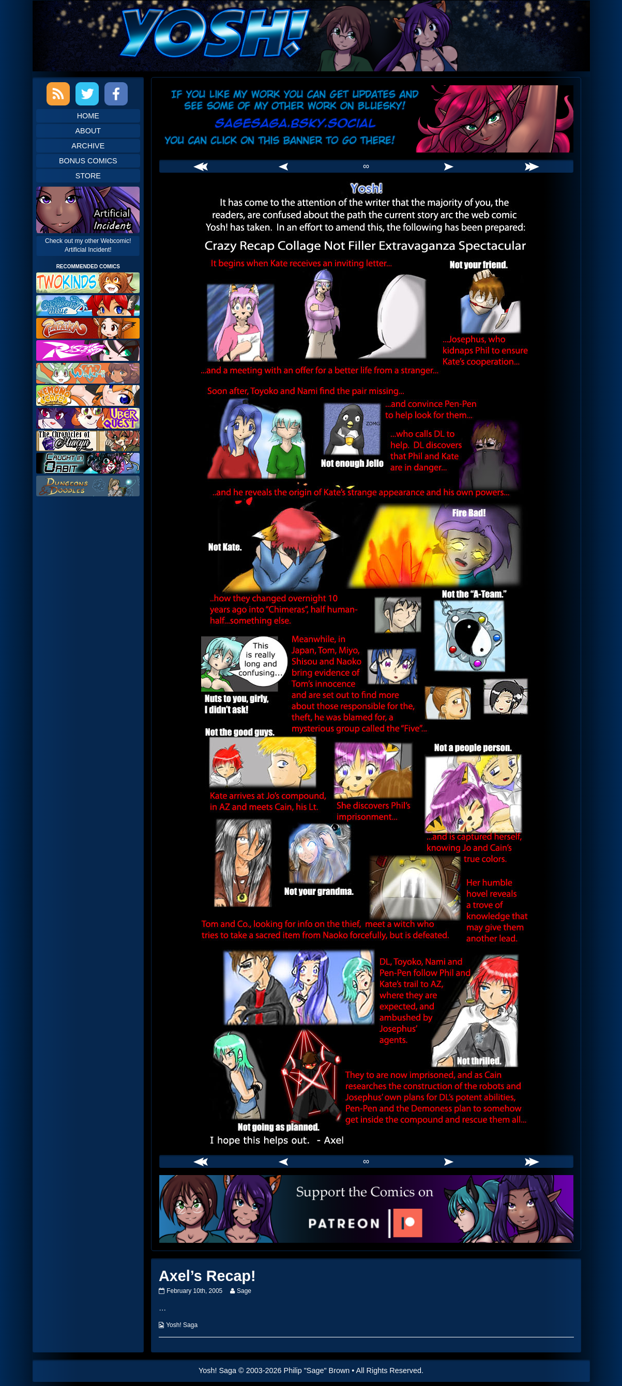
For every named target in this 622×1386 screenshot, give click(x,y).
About (88, 131)
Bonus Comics (88, 161)
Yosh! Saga (182, 1325)
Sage (243, 1290)
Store (88, 176)
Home (88, 116)
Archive (87, 146)
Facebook (116, 93)
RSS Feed (58, 93)
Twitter (87, 93)
